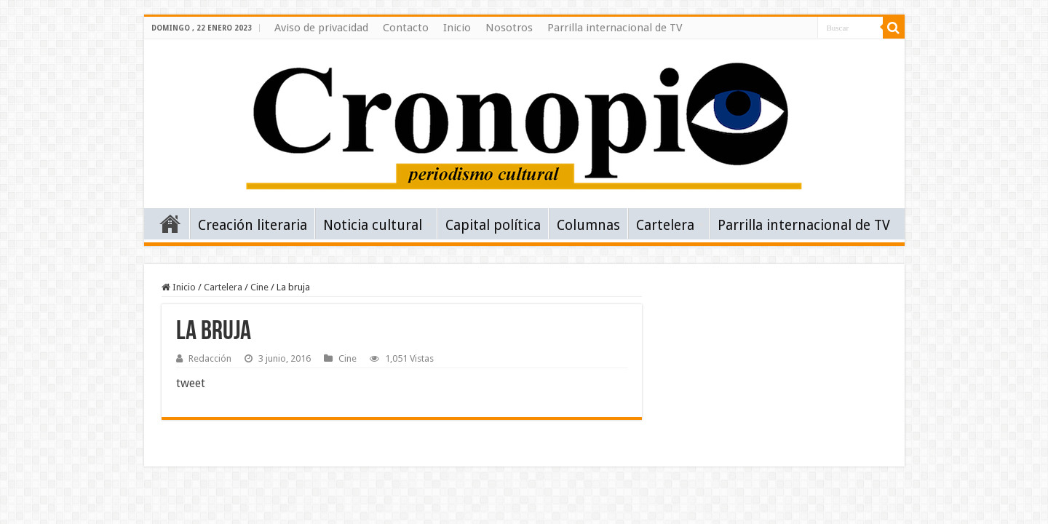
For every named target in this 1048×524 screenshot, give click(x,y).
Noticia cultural (372, 225)
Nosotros (509, 27)
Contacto (406, 27)
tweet (190, 383)
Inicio (457, 27)
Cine (259, 287)
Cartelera (665, 225)
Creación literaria (252, 225)
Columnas (588, 225)
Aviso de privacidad (321, 27)
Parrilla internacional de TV (615, 27)
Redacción (209, 358)
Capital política (493, 225)
